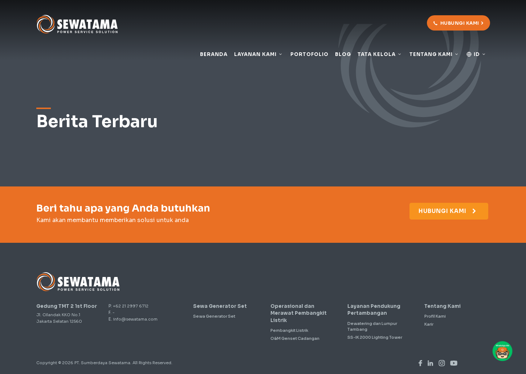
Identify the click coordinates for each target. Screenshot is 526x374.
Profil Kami (435, 316)
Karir (428, 324)
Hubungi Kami (448, 211)
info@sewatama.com (135, 319)
